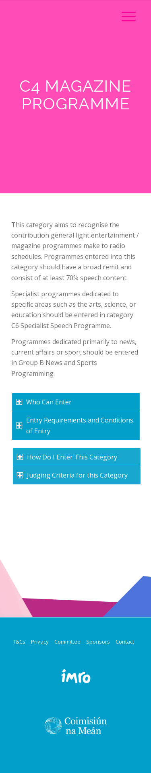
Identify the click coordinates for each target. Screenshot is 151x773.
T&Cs (19, 641)
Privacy (40, 641)
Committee (67, 641)
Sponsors (98, 641)
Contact (125, 641)
